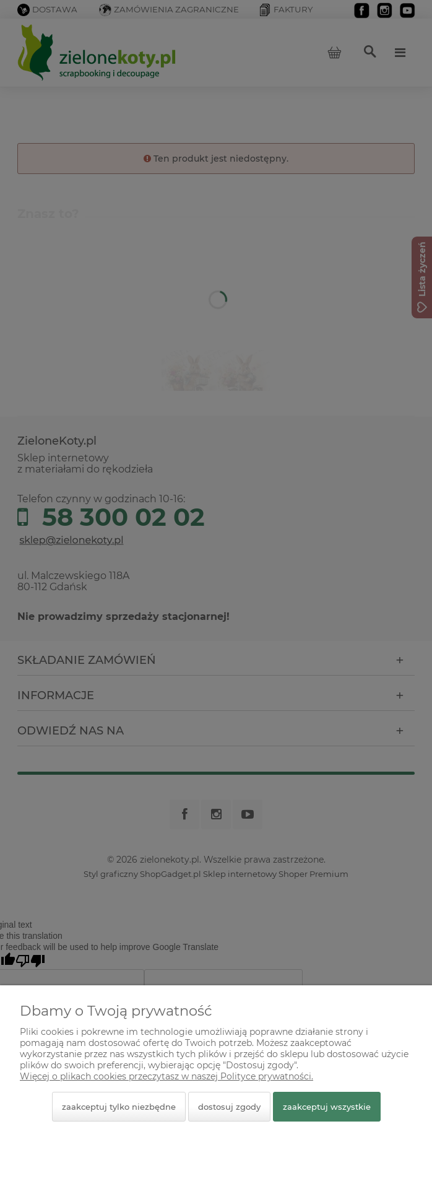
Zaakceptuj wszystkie (327, 1107)
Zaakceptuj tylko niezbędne (119, 1107)
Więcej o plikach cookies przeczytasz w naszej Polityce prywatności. (166, 1076)
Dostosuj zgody (229, 1107)
